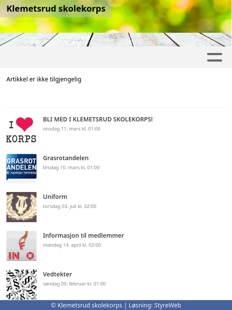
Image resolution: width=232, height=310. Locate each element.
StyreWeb (167, 305)
